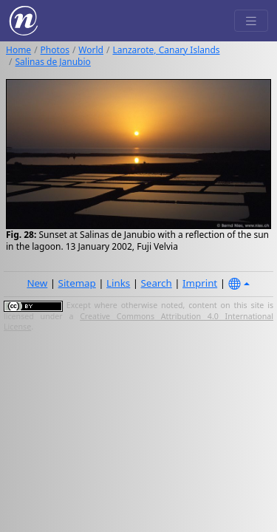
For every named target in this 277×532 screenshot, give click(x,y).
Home (18, 50)
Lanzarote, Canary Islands (165, 50)
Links (118, 283)
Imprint (199, 283)
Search (156, 283)
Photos (55, 50)
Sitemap (77, 283)
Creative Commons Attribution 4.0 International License (138, 321)
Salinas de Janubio (52, 61)
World (90, 50)
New (37, 283)
